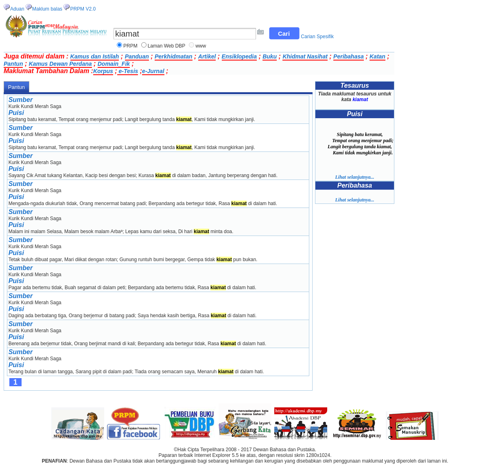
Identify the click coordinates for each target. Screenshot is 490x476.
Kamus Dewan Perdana (60, 64)
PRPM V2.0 (83, 9)
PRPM (130, 46)
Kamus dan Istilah (94, 56)
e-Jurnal (153, 71)
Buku (269, 56)
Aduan (17, 9)
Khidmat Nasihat (304, 56)
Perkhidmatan (173, 56)
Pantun (13, 64)
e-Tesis (127, 71)
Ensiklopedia (239, 56)
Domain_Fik (114, 64)
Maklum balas (47, 9)
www (200, 46)
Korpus (103, 71)
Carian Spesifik (317, 36)
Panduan (137, 56)
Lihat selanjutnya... (354, 177)
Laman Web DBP (167, 46)
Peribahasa (348, 56)
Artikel (207, 56)
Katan (377, 56)
